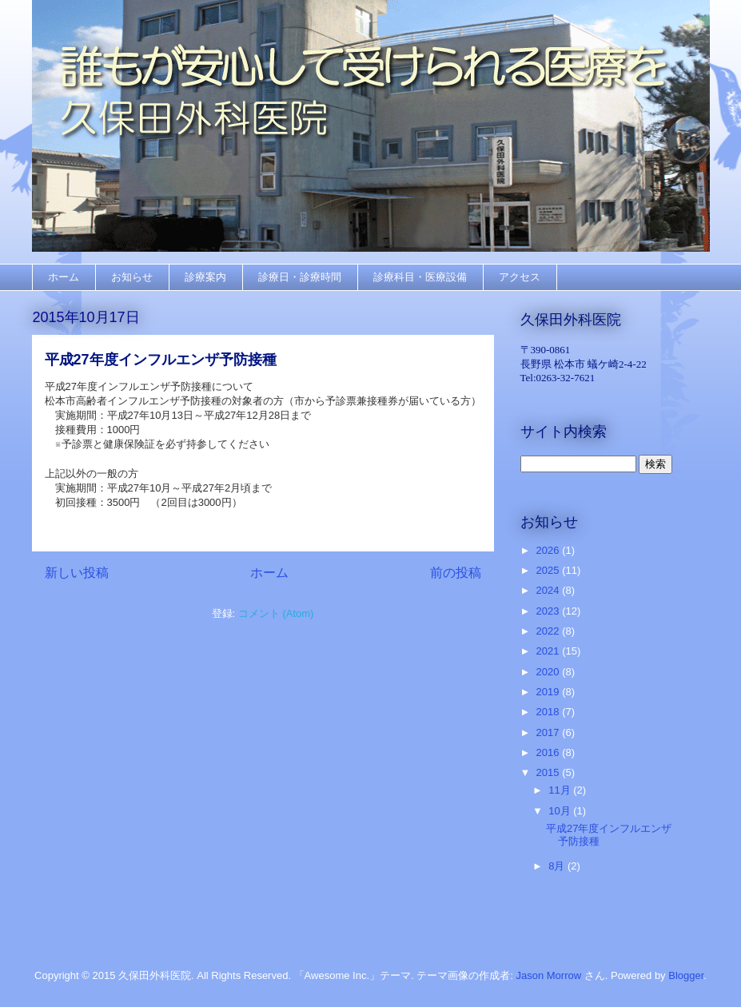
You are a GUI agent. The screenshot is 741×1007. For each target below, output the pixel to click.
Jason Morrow (548, 975)
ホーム (63, 277)
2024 (549, 590)
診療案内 (205, 277)
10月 (560, 811)
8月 (558, 866)
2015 (549, 772)
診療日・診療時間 (299, 277)
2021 (549, 651)
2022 (549, 631)
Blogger (685, 975)
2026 (549, 550)
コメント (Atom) (276, 613)
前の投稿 (455, 572)
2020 (549, 672)
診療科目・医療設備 (420, 277)
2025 (549, 570)
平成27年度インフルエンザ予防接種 (161, 360)
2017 (549, 732)
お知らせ (132, 277)
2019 (549, 692)
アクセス (519, 277)
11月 (560, 790)
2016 (549, 752)
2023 (549, 611)
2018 (549, 712)
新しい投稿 (77, 572)
